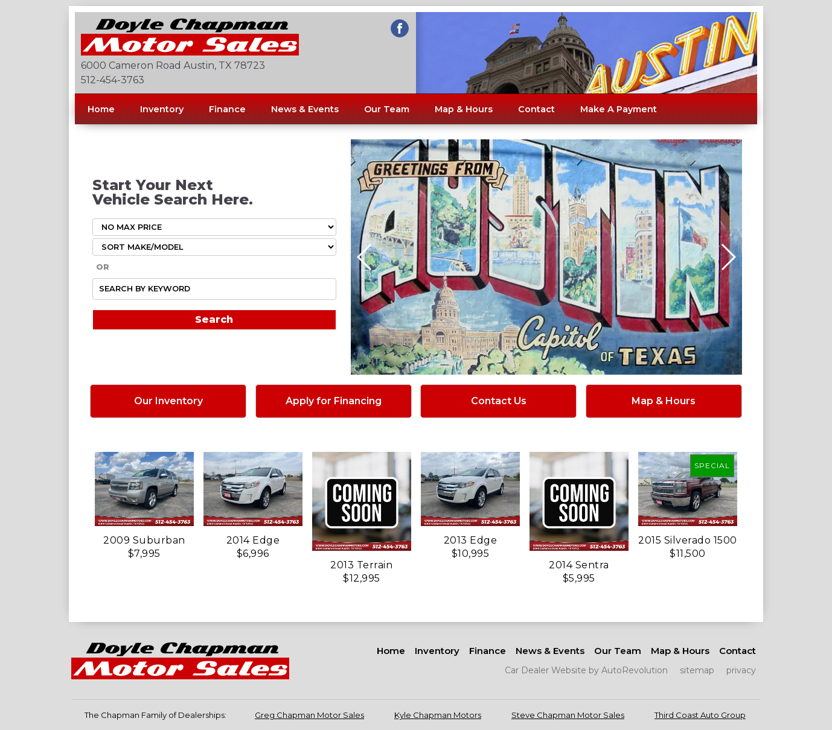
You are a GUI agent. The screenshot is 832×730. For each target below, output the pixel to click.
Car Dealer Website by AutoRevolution (586, 670)
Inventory (162, 109)
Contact (536, 109)
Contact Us (498, 401)
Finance (227, 109)
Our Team (386, 109)
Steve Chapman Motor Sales (567, 715)
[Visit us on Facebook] (400, 28)
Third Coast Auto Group (700, 715)
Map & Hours (464, 109)
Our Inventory (168, 401)
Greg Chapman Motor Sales (309, 715)
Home (101, 109)
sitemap (697, 670)
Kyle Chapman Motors (437, 715)
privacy (741, 670)
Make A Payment (618, 109)
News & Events (305, 109)
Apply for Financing (334, 401)
